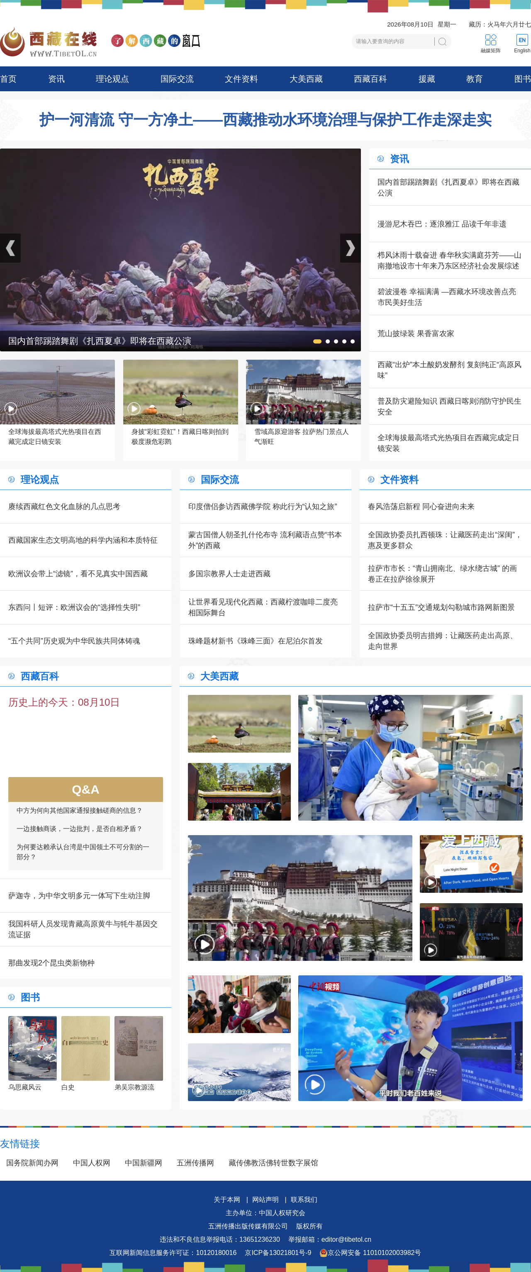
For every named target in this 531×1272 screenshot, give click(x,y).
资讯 (56, 78)
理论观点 (112, 78)
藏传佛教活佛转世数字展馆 (273, 1163)
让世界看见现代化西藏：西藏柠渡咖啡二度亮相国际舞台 (263, 607)
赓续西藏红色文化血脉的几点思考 (64, 506)
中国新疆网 (143, 1163)
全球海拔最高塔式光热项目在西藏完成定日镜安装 (448, 443)
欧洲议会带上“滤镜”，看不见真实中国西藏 (78, 574)
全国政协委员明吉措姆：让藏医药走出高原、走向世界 (442, 641)
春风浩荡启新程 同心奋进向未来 (421, 506)
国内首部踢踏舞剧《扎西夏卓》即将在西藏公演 (448, 187)
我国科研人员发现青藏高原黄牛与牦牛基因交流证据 (83, 929)
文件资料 (241, 78)
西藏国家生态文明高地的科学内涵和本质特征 (83, 540)
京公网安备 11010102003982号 (370, 1253)
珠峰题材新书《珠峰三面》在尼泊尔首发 (255, 641)
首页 (8, 78)
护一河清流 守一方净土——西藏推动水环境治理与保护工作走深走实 (265, 120)
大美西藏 (306, 78)
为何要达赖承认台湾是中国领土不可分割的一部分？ (83, 859)
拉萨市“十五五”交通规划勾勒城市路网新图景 (441, 607)
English (522, 51)
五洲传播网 (195, 1163)
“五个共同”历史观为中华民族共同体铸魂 (74, 641)
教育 (474, 78)
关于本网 (227, 1199)
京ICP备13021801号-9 (278, 1252)
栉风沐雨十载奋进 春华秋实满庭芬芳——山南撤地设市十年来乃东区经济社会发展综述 (449, 260)
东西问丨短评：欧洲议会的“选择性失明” (74, 607)
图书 (522, 78)
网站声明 (265, 1199)
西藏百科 (370, 78)
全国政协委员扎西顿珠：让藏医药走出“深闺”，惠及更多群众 (445, 540)
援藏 (427, 78)
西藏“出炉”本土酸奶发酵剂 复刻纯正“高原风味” (449, 370)
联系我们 (304, 1199)
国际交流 (177, 78)
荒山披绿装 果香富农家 (416, 333)
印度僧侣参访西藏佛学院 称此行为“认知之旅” (262, 506)
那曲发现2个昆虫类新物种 (51, 963)
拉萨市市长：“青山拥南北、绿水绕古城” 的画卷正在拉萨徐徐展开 (442, 573)
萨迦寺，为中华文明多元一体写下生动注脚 (79, 896)
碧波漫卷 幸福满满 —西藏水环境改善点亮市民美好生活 (447, 297)
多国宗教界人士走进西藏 (229, 574)
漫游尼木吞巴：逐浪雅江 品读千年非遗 (442, 224)
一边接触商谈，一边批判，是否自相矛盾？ (80, 836)
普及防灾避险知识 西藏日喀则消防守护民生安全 (449, 406)
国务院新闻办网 (32, 1163)
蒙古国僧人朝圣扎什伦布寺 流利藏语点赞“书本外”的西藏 (265, 540)
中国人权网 (91, 1163)
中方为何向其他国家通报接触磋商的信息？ (80, 817)
